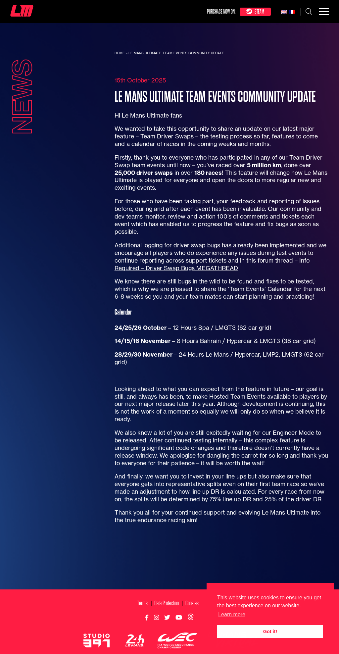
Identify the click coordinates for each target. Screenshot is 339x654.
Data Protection (166, 628)
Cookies (192, 628)
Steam (255, 11)
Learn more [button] (231, 614)
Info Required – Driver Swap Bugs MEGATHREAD (212, 289)
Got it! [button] (270, 631)
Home (120, 53)
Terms (142, 628)
